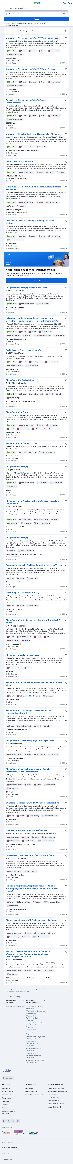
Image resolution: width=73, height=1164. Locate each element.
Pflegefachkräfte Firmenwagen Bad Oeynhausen (32, 1018)
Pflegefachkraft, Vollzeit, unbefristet (22, 655)
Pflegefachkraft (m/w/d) (17, 412)
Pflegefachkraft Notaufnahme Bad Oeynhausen (32, 1044)
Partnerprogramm (31, 1092)
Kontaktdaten (6, 1098)
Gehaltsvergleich (54, 1101)
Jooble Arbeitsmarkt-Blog (34, 1095)
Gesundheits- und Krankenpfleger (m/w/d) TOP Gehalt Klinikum (30, 222)
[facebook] (4, 1121)
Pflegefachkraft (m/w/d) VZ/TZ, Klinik (22, 443)
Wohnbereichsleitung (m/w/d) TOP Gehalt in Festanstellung (32, 803)
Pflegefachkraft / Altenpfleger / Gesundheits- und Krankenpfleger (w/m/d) (28, 711)
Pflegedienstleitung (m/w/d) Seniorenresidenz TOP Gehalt (32, 920)
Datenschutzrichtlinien (9, 1147)
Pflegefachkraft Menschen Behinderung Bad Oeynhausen (35, 1025)
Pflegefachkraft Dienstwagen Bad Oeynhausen (32, 1032)
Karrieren (5, 1105)
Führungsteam (6, 1095)
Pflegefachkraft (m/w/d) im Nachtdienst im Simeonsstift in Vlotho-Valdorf (32, 502)
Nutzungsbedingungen (9, 1143)
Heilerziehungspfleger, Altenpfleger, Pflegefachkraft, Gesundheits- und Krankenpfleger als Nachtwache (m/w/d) (32, 319)
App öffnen (67, 3)
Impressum (5, 1154)
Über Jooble (6, 1088)
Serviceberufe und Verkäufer (15, 1006)
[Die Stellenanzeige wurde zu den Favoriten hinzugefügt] (66, 38)
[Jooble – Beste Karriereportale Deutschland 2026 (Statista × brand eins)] (19, 1132)
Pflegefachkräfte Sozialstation (20, 380)
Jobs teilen (29, 1088)
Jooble (14, 1160)
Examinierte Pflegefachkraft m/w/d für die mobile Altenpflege (34, 134)
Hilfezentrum (6, 1108)
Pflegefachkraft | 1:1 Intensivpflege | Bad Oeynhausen (30, 741)
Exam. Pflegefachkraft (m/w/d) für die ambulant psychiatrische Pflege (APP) (34, 188)
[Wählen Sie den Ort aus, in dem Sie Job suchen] (36, 13)
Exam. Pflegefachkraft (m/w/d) (19, 161)
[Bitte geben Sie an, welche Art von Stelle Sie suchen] (36, 8)
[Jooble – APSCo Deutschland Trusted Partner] (6, 1132)
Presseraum (6, 1101)
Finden (36, 19)
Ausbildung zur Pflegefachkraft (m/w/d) (24, 350)
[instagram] (8, 1121)
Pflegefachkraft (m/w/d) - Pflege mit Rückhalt (26, 288)
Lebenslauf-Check (54, 1107)
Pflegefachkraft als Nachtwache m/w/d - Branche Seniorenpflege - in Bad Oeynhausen (28, 770)
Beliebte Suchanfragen (15, 997)
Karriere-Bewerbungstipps (57, 1092)
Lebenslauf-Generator (56, 1104)
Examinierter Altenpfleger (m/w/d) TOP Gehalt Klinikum (30, 69)
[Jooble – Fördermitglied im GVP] (33, 1132)
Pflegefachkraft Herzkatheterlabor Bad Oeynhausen (33, 1055)
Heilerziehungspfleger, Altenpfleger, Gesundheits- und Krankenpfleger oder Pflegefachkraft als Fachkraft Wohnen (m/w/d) (32, 888)
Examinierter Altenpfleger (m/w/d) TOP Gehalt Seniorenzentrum (26, 101)
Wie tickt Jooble (7, 1092)
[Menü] (3, 3)
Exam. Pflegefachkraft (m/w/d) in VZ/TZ (24, 593)
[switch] (65, 31)
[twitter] (13, 1121)
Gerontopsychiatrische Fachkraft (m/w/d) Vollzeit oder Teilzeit (34, 565)
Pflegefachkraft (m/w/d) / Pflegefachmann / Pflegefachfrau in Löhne (34, 683)
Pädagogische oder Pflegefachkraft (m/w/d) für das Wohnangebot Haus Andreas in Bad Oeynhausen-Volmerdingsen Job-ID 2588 (29, 954)
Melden (63, 63)
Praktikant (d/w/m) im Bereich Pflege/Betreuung (27, 830)
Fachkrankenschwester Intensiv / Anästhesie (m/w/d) (30, 855)
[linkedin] (18, 1121)
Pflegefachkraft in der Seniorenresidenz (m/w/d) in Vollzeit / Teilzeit (33, 621)
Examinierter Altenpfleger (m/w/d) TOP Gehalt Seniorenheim (33, 38)
